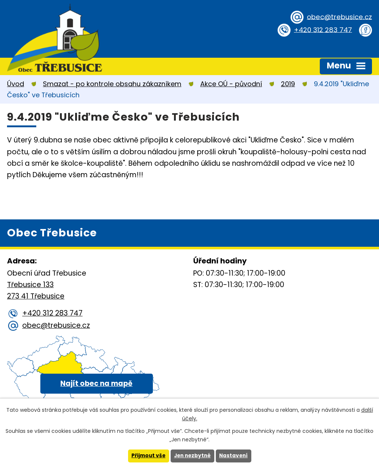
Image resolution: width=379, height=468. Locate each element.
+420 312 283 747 (322, 29)
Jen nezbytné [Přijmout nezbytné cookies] (192, 455)
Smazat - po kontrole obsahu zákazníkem (112, 83)
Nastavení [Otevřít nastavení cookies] (235, 455)
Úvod (15, 83)
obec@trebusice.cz (338, 16)
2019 (288, 83)
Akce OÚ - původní (231, 83)
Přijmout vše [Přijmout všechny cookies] (146, 455)
